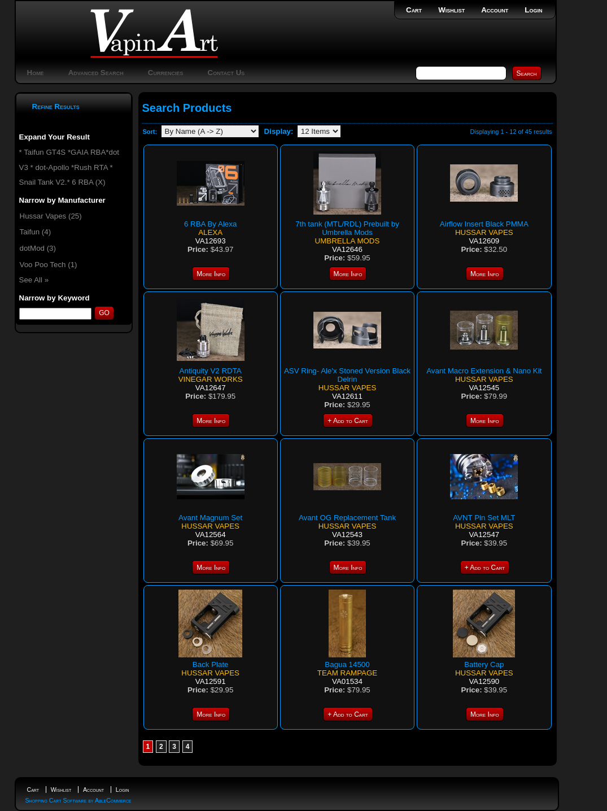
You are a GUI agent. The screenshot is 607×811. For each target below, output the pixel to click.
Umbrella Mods (347, 241)
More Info (210, 274)
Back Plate (211, 664)
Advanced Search (96, 72)
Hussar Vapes (484, 232)
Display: (279, 131)
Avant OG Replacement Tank (347, 517)
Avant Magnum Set (210, 517)
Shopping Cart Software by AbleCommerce (78, 800)
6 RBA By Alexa (210, 224)
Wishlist (451, 10)
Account (494, 10)
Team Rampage (347, 673)
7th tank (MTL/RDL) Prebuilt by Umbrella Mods (347, 228)
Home (35, 72)
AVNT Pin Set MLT (484, 517)
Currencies (166, 72)
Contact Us (226, 72)
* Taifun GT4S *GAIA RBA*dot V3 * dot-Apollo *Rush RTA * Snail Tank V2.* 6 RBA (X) (69, 167)
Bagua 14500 (347, 664)
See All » (34, 280)
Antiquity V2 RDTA (211, 371)
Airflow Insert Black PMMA (484, 224)
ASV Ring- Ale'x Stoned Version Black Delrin (347, 375)
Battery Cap (484, 664)
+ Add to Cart (347, 421)
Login (533, 10)
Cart (414, 10)
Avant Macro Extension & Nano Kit (484, 371)
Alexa (210, 232)
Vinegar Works (210, 379)
